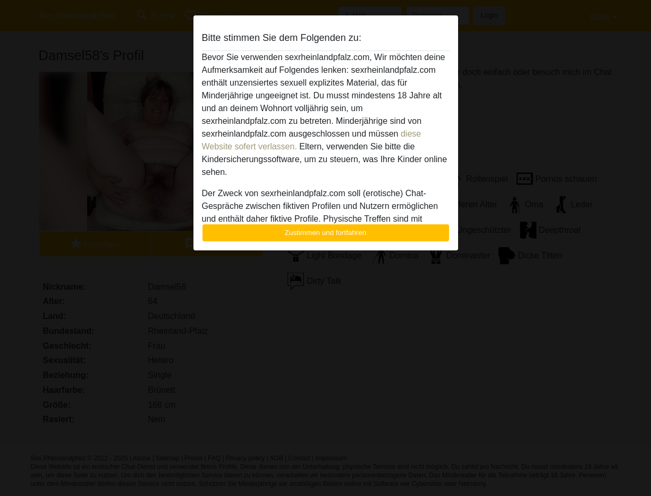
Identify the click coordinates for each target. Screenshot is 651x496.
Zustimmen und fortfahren (326, 233)
